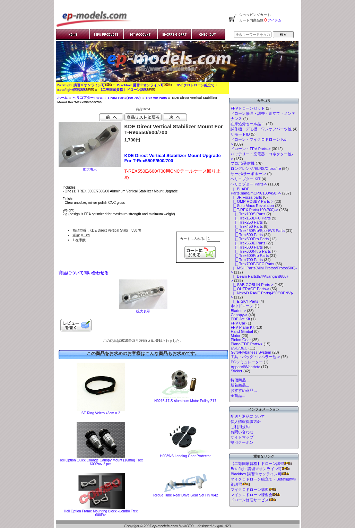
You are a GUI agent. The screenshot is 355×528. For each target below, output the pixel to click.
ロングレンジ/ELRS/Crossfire (256, 168)
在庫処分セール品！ (248, 124)
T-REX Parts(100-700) (124, 97)
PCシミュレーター (246, 362)
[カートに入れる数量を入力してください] (213, 239)
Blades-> (238, 311)
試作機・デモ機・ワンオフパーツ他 (261, 129)
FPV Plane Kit (242, 327)
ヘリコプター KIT (245, 179)
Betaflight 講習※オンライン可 (84, 85)
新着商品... (240, 385)
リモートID (240, 134)
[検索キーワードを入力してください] (252, 34)
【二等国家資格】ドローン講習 (127, 90)
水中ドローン (242, 306)
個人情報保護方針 (246, 421)
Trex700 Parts (156, 97)
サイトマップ (242, 437)
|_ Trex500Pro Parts (250, 239)
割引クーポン (242, 442)
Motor (235, 336)
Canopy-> (239, 315)
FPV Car (238, 323)
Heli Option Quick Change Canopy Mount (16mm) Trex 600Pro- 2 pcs (101, 462)
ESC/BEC (239, 348)
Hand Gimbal (242, 331)
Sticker (236, 371)
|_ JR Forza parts (246, 197)
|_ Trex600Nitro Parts (251, 251)
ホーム (62, 97)
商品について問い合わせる (84, 272)
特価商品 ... (240, 380)
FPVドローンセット (248, 108)
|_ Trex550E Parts (248, 243)
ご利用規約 (240, 427)
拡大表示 (143, 309)
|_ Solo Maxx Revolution (252, 206)
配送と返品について (248, 416)
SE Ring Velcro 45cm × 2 (100, 413)
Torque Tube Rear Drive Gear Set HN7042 (185, 495)
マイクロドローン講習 (253, 489)
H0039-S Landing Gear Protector (185, 456)
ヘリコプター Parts (88, 97)
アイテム (274, 20)
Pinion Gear (241, 340)
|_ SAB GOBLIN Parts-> (252, 285)
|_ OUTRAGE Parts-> (250, 289)
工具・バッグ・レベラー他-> (255, 357)
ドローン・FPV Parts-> (250, 149)
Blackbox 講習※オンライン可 (144, 85)
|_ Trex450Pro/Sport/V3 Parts (258, 230)
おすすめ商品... (244, 390)
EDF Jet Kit (240, 319)
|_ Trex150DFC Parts (250, 218)
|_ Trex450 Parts (247, 226)
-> (249, 184)
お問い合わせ (242, 432)
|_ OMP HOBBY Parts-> (252, 201)
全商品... (238, 395)
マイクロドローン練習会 (255, 495)
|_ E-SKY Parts (244, 301)
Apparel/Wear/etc (245, 367)
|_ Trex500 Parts (247, 235)
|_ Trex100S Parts (248, 214)
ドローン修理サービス (253, 500)
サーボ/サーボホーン (248, 174)
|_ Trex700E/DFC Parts (252, 264)
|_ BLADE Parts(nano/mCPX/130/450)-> (256, 191)
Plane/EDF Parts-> (246, 344)
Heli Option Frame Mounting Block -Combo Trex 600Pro (101, 513)
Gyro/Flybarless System (251, 352)
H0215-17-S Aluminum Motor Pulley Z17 (185, 401)
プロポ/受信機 (242, 163)
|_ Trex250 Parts (247, 222)
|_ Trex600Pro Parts (250, 255)
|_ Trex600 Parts (247, 247)
